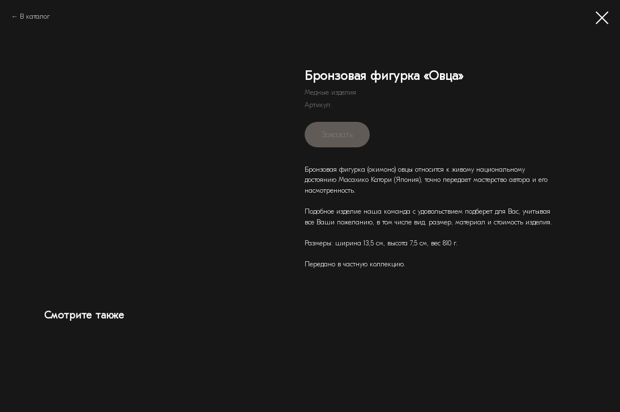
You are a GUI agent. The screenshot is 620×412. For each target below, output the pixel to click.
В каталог (35, 16)
